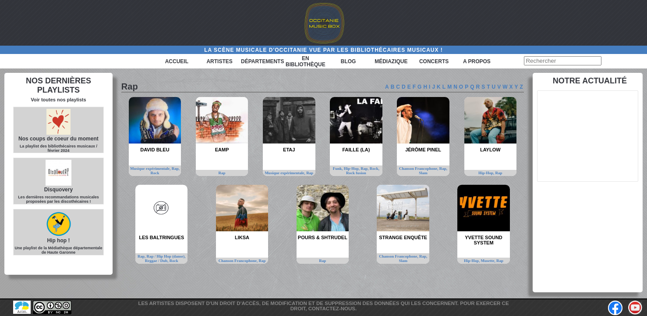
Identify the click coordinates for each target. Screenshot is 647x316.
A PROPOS (477, 61)
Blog (348, 61)
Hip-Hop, (352, 168)
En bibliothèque (305, 61)
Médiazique (391, 61)
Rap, (176, 168)
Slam (423, 173)
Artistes (219, 61)
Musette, (489, 261)
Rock (154, 173)
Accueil (176, 61)
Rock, (374, 168)
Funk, (338, 168)
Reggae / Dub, (157, 261)
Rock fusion (356, 173)
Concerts (434, 61)
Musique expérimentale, (151, 168)
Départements (262, 61)
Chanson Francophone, (419, 168)
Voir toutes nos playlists (58, 99)
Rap (222, 173)
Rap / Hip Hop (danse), (166, 256)
